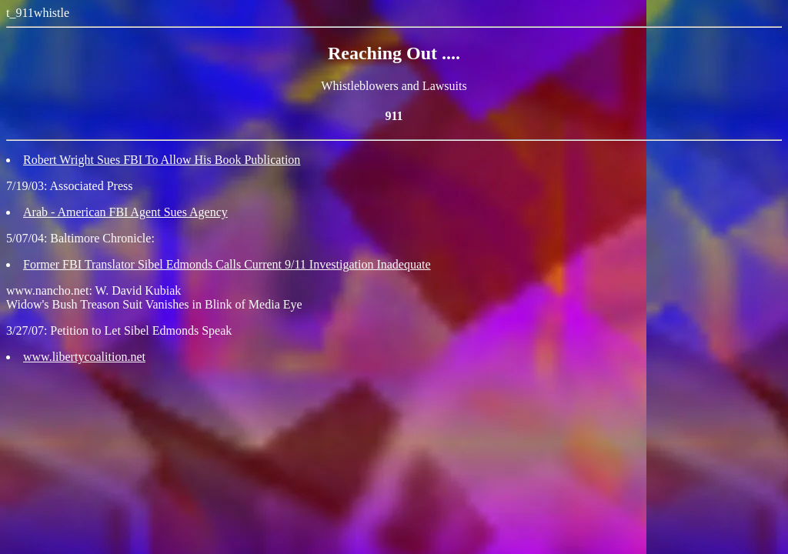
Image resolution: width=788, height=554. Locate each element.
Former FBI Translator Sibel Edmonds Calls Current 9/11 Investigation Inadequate (227, 264)
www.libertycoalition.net (84, 356)
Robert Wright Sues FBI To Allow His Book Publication (161, 159)
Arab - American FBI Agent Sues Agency (125, 212)
